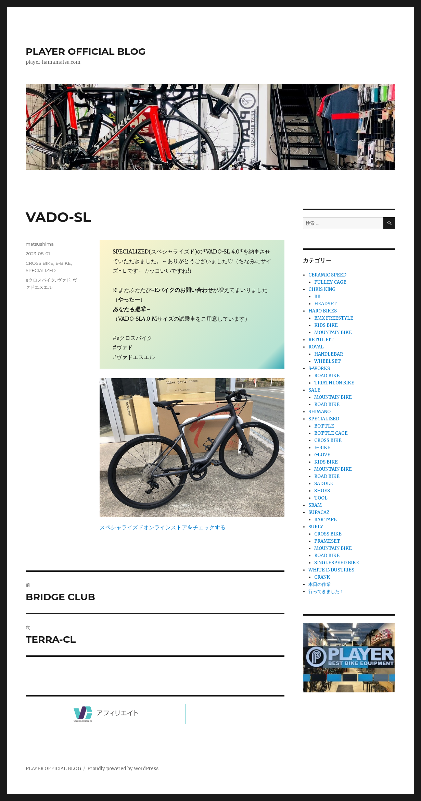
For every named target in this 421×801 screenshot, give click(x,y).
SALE (314, 390)
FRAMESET (327, 541)
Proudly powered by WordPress (122, 769)
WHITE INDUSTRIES (331, 570)
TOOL (321, 498)
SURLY (315, 527)
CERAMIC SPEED (327, 275)
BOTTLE (324, 426)
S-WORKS (319, 368)
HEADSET (325, 304)
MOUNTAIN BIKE (333, 332)
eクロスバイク (40, 280)
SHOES (322, 491)
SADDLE (323, 483)
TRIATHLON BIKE (334, 383)
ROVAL (316, 347)
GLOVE (322, 455)
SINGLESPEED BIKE (336, 563)
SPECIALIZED (41, 270)
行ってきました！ (326, 591)
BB (317, 296)
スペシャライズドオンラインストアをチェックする (163, 527)
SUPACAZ (318, 512)
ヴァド (64, 280)
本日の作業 (319, 584)
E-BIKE (63, 263)
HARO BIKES (322, 311)
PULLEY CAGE (330, 282)
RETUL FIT (321, 340)
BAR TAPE (325, 519)
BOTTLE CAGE (331, 433)
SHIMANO (319, 412)
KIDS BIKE (326, 325)
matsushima (40, 244)
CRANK (322, 577)
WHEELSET (327, 361)
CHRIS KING (321, 289)
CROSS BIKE (39, 263)
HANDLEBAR (328, 354)
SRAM (315, 505)
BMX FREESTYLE (333, 318)
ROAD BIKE (327, 376)
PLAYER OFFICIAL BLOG (86, 51)
